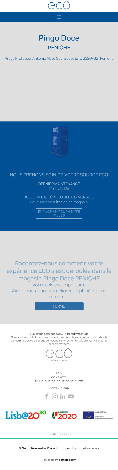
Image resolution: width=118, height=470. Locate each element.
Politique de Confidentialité (59, 381)
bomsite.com (67, 459)
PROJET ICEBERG (59, 433)
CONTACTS (59, 377)
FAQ (59, 373)
